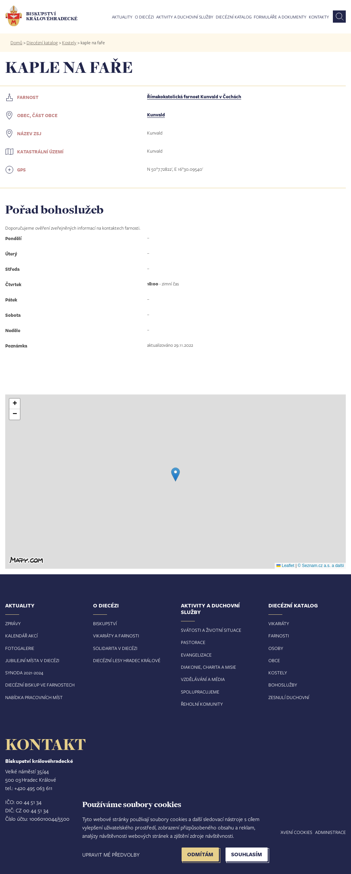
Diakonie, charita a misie (208, 667)
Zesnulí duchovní (288, 697)
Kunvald (156, 115)
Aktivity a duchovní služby (184, 17)
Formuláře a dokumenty (280, 17)
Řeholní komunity (202, 704)
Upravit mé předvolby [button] (110, 854)
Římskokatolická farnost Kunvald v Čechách (194, 96)
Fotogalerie (19, 648)
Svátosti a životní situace (211, 630)
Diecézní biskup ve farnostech (40, 685)
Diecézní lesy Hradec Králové (126, 660)
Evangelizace (196, 655)
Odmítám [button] (200, 854)
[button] (175, 474)
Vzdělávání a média (203, 679)
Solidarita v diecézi (115, 648)
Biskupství (105, 623)
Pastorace (193, 642)
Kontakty (319, 17)
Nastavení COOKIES (291, 832)
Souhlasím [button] (246, 854)
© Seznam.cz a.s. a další (321, 565)
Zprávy (13, 623)
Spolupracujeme (200, 692)
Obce (274, 660)
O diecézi (144, 17)
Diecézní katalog (234, 17)
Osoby (275, 648)
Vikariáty (278, 623)
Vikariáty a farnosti (116, 635)
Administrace (330, 832)
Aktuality (122, 17)
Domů (16, 42)
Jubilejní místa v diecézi (32, 660)
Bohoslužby (282, 685)
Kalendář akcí (21, 635)
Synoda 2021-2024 (24, 672)
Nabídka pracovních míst (34, 697)
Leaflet (285, 565)
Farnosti (278, 635)
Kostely (69, 42)
